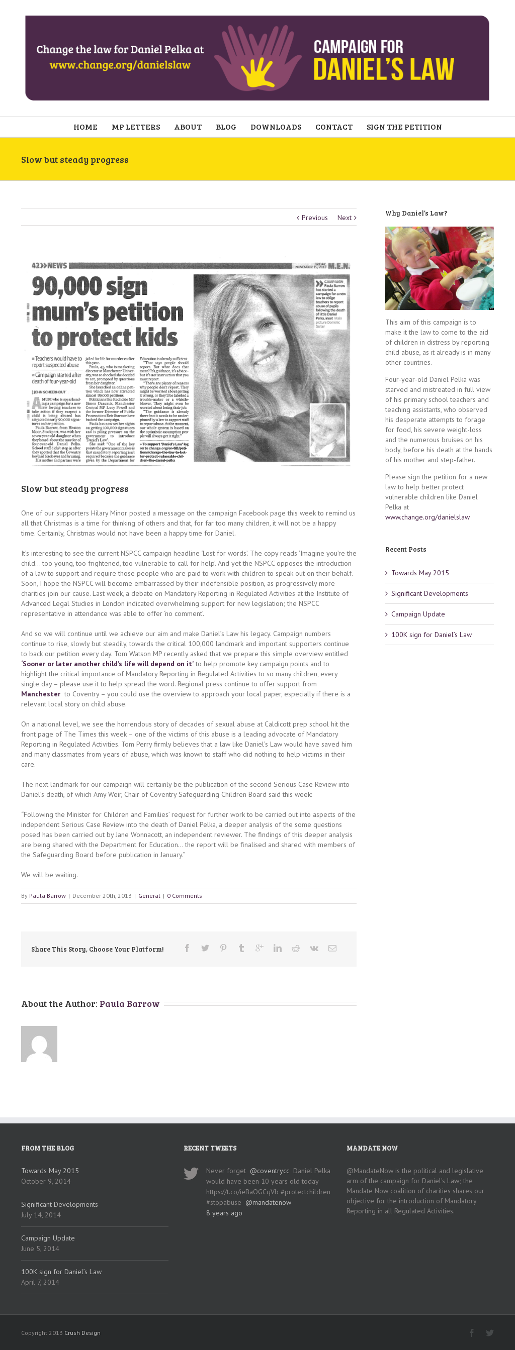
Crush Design (82, 1332)
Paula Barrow (47, 895)
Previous (315, 217)
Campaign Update (418, 613)
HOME (85, 126)
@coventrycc (269, 1170)
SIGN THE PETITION (404, 126)
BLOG (226, 126)
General (149, 895)
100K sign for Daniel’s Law (431, 634)
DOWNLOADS (275, 126)
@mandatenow (268, 1202)
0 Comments (184, 895)
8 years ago (224, 1212)
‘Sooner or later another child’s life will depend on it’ (107, 663)
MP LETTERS (136, 126)
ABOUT (188, 126)
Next (344, 217)
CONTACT (334, 126)
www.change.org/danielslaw (427, 517)
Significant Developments (429, 593)
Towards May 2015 (420, 572)
